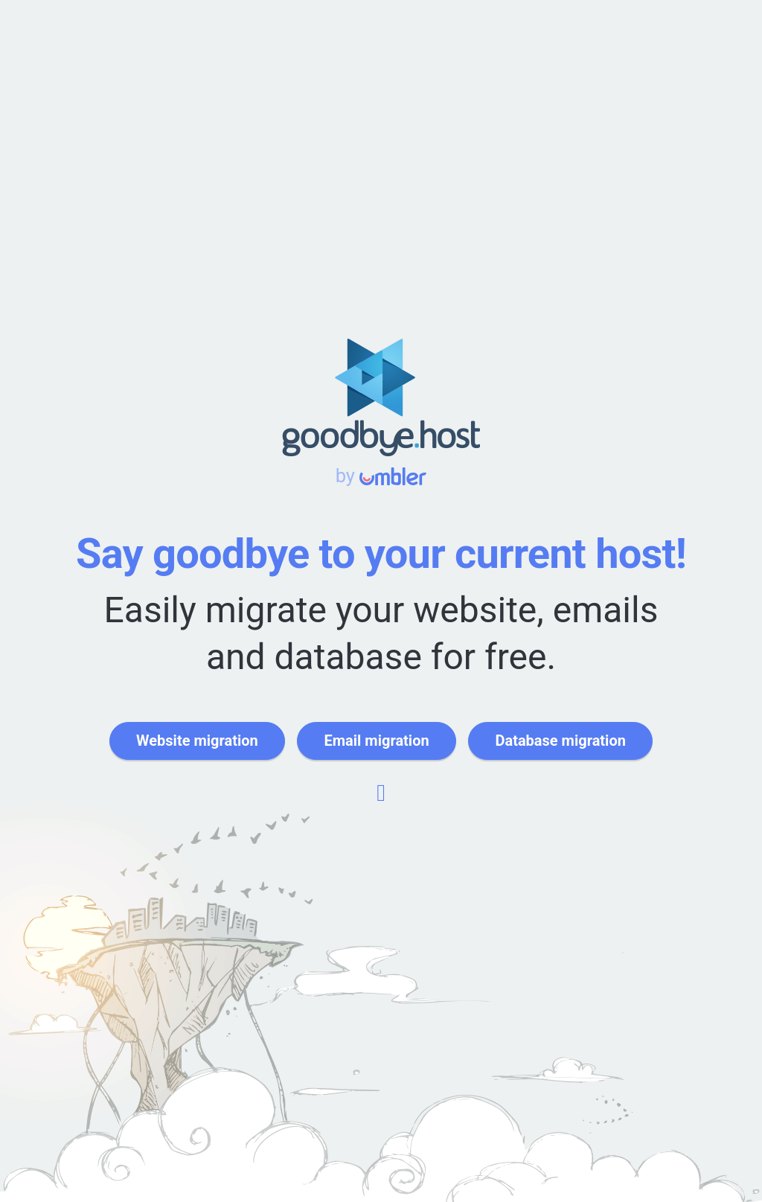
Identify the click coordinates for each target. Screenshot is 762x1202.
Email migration (376, 740)
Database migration (560, 740)
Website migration (197, 740)
